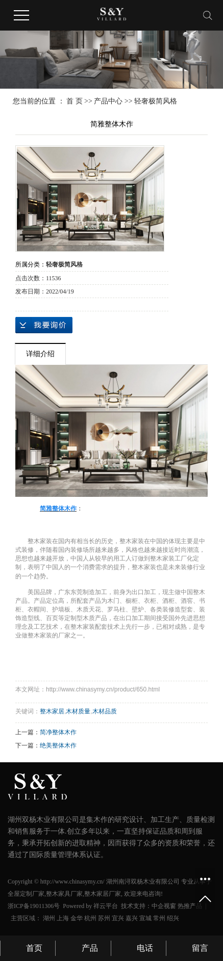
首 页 (74, 101)
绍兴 (173, 918)
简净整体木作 (58, 732)
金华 (76, 918)
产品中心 (108, 101)
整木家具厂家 (64, 893)
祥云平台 (105, 906)
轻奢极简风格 (155, 101)
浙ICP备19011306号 (34, 906)
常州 (159, 918)
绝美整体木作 (58, 745)
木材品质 (104, 711)
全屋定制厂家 (26, 893)
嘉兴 (132, 918)
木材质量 (78, 711)
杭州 (90, 918)
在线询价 (43, 325)
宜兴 (118, 918)
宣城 (145, 918)
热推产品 (190, 906)
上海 (63, 918)
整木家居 (52, 711)
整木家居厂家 (102, 893)
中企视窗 (164, 906)
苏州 (104, 918)
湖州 (49, 918)
